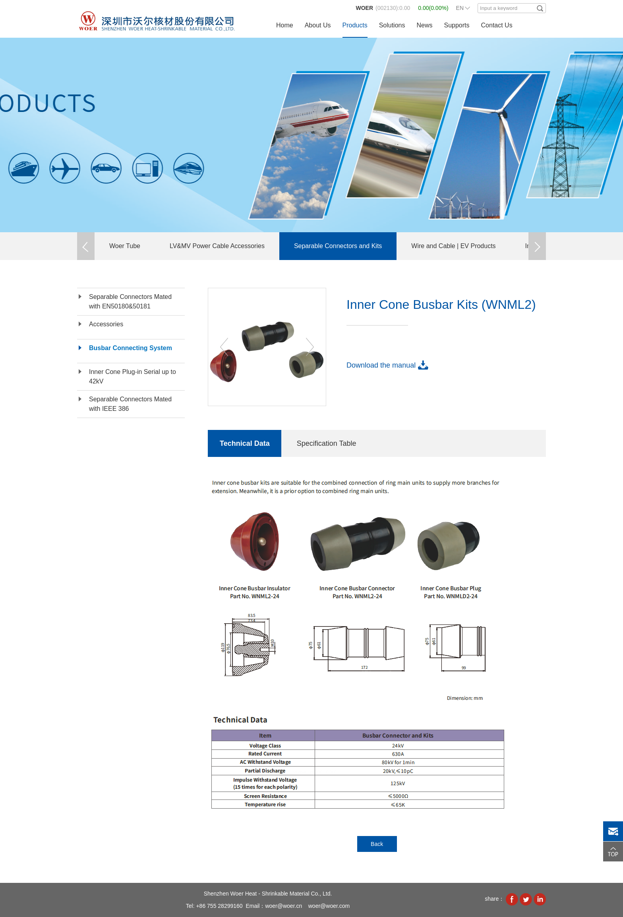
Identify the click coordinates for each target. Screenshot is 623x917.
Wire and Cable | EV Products (453, 246)
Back (377, 844)
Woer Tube (124, 246)
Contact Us (497, 25)
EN (460, 8)
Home (284, 25)
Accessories (106, 324)
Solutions (392, 25)
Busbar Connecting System (130, 348)
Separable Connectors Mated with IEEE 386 (130, 404)
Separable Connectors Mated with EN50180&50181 (130, 301)
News (424, 25)
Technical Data (245, 443)
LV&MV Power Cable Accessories (217, 246)
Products (355, 25)
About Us (318, 25)
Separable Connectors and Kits (338, 246)
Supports (456, 25)
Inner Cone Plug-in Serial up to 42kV (132, 376)
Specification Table (326, 443)
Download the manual (381, 365)
